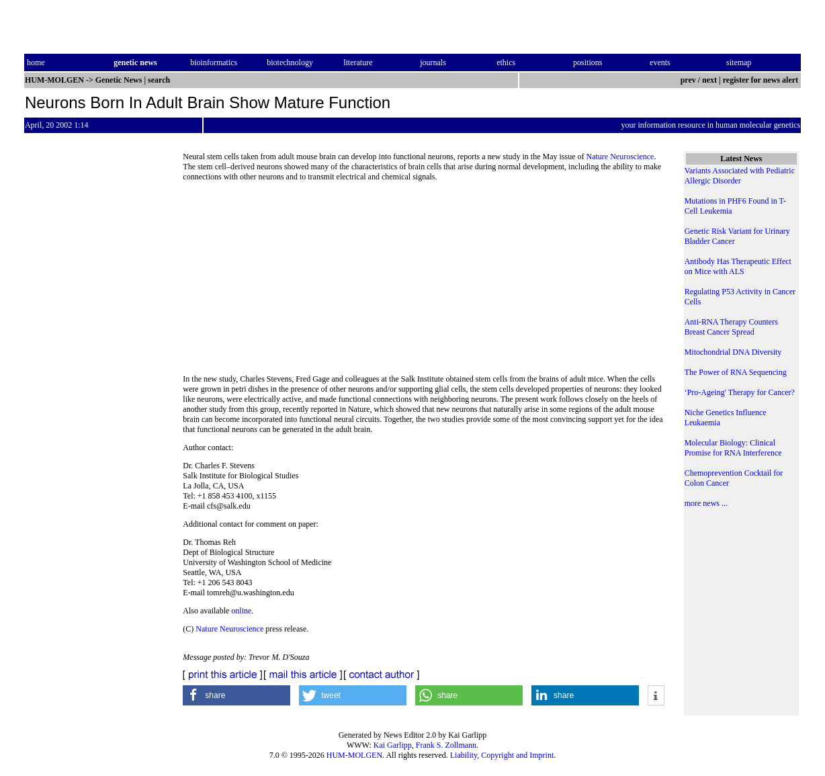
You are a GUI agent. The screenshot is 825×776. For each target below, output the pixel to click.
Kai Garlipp (393, 745)
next (709, 80)
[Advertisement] (424, 282)
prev (688, 80)
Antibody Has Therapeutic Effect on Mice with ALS (738, 266)
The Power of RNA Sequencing (736, 372)
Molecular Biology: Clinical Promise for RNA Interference (733, 448)
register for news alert (761, 80)
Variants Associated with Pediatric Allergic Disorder (740, 175)
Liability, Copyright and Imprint (502, 755)
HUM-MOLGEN (354, 755)
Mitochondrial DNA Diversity (733, 352)
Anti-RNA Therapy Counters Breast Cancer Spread (731, 327)
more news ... (706, 503)
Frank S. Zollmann (446, 745)
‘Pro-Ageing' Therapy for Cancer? (740, 392)
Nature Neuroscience (620, 156)
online (241, 610)
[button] (236, 695)
